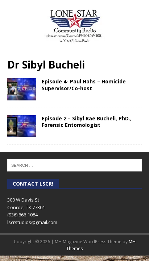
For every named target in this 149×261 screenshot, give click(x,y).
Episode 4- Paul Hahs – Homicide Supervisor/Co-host (84, 84)
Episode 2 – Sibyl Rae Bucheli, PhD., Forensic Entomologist (87, 121)
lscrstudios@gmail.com (32, 222)
